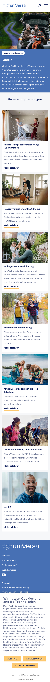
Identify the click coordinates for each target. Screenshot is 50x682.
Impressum (15, 675)
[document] (25, 626)
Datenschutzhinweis (31, 675)
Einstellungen (34, 658)
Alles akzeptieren (25, 665)
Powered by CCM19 (25, 679)
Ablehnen (12, 658)
